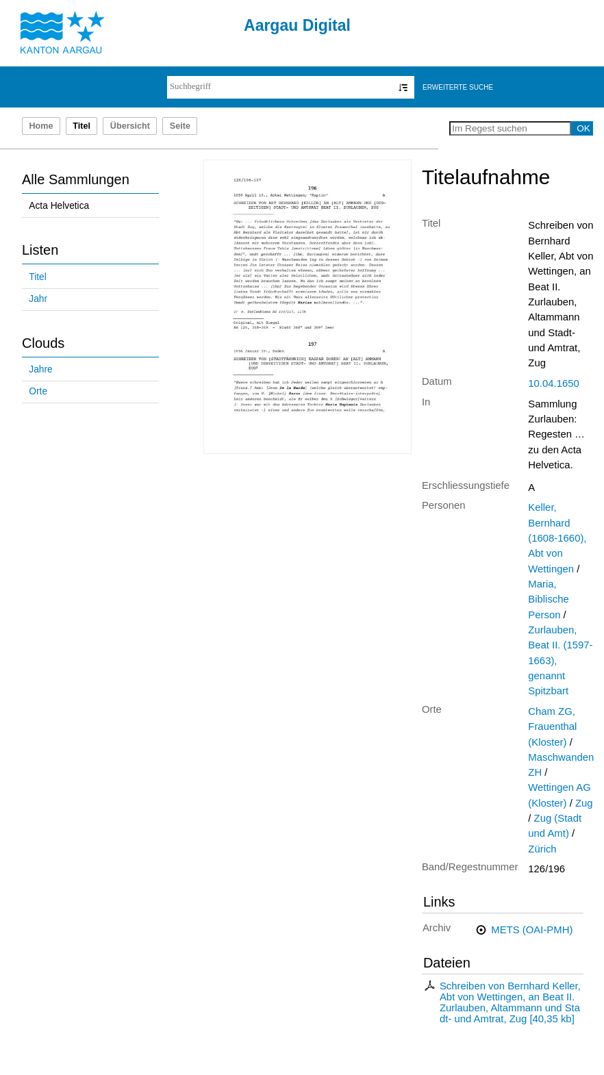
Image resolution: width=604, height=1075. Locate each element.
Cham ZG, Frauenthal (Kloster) (552, 727)
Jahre (40, 369)
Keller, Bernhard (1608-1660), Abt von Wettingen (557, 538)
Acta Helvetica (59, 206)
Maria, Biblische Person (548, 599)
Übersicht (130, 126)
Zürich (542, 849)
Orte (38, 391)
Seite (180, 126)
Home (41, 126)
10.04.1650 (553, 383)
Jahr (38, 299)
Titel (37, 277)
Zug (584, 803)
